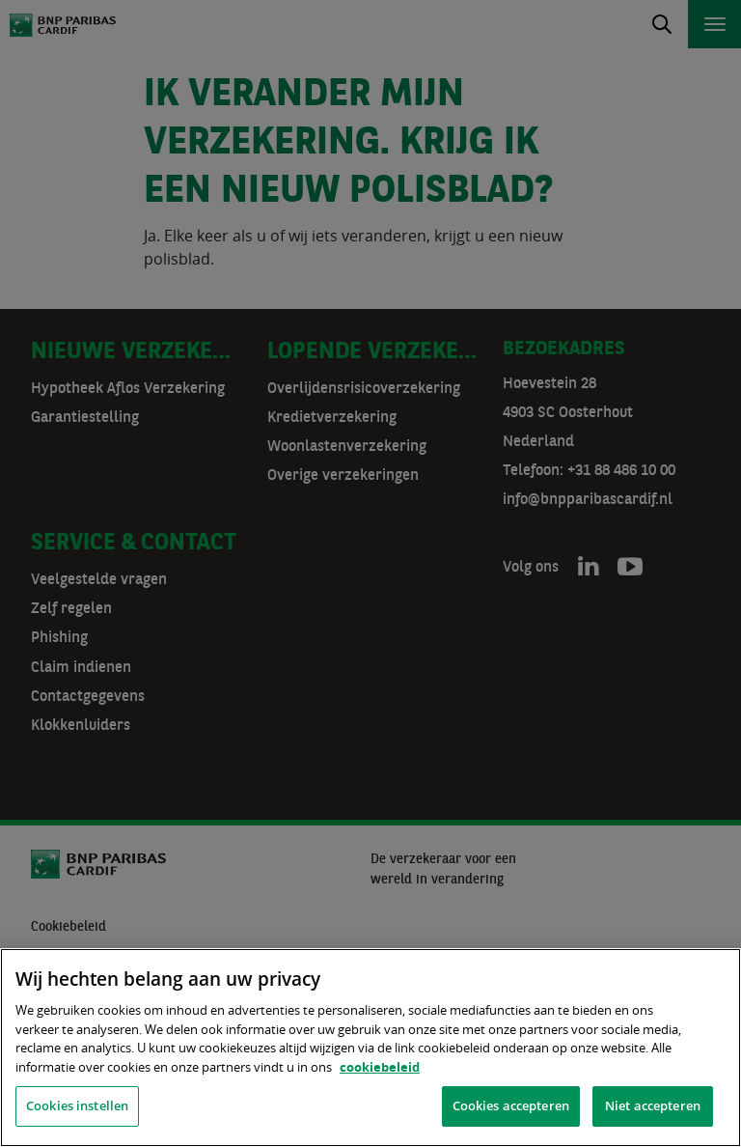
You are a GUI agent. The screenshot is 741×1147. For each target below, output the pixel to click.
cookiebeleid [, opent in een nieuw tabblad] (380, 1067)
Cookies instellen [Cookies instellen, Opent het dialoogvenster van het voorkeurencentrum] (77, 1105)
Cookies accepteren (511, 1105)
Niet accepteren (652, 1105)
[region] (370, 1047)
